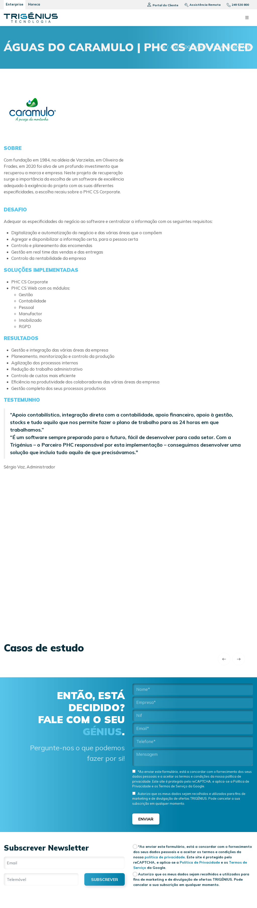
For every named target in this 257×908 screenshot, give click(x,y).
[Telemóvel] (41, 879)
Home (159, 46)
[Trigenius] (31, 17)
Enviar (145, 818)
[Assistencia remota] (200, 4)
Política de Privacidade (199, 862)
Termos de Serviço (172, 786)
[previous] (224, 659)
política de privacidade (165, 857)
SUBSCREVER (104, 879)
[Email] (64, 863)
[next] (238, 659)
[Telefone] (236, 4)
